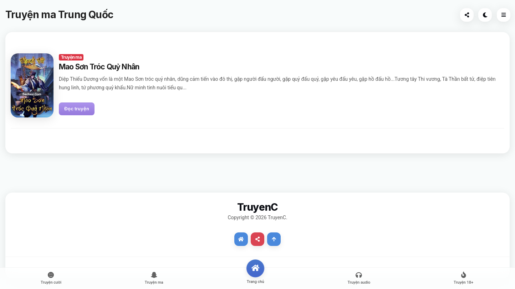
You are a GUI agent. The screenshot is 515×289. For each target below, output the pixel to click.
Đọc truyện (76, 108)
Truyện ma (71, 57)
